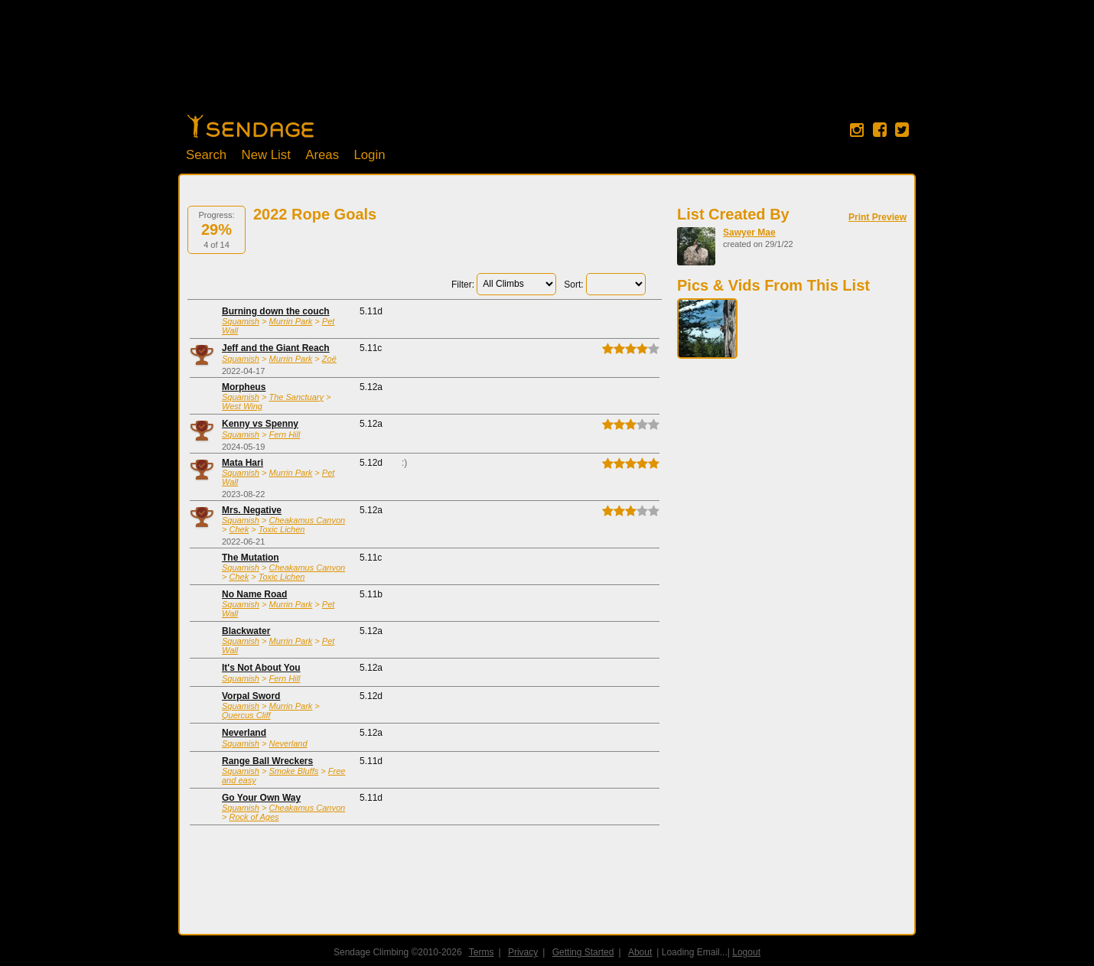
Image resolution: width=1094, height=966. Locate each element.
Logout (746, 952)
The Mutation (250, 557)
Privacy (523, 952)
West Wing (242, 406)
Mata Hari (242, 462)
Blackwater (246, 631)
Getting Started (583, 952)
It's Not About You (261, 667)
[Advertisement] (547, 65)
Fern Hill (284, 434)
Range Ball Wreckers (267, 761)
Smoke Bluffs (293, 771)
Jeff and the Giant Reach (276, 348)
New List (266, 155)
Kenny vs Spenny (260, 423)
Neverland (244, 732)
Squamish (240, 321)
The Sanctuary (296, 397)
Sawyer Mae (749, 232)
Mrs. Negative (252, 510)
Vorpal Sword (251, 696)
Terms (481, 952)
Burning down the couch (276, 311)
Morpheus (243, 387)
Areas (322, 155)
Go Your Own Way (261, 797)
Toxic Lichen (282, 529)
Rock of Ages (253, 816)
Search (206, 155)
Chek (239, 529)
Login (369, 155)
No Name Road (254, 594)
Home (250, 126)
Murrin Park (290, 321)
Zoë (329, 358)
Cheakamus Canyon (307, 520)
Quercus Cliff (246, 715)
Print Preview (877, 217)
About (640, 952)
